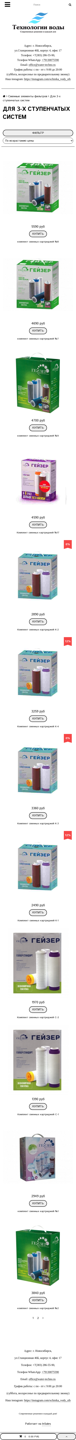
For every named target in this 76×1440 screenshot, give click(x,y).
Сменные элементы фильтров (27, 96)
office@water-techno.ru (42, 64)
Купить (38, 234)
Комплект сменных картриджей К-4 (38, 726)
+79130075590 (50, 60)
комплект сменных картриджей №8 (38, 242)
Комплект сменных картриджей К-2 (38, 629)
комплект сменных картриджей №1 (38, 1211)
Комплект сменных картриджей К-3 (38, 823)
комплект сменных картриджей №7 (38, 339)
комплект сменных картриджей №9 (38, 436)
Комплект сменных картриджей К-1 (38, 920)
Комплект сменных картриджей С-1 (38, 1114)
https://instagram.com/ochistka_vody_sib (47, 79)
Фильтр (38, 133)
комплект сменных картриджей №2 (38, 1308)
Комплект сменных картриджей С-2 (38, 1017)
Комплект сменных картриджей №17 (38, 532)
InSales (46, 1424)
